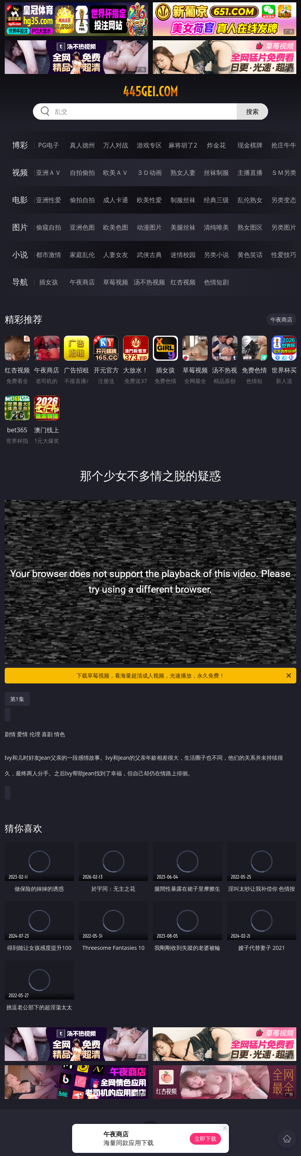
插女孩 (48, 282)
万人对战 (115, 145)
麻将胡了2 (183, 145)
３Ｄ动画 (149, 172)
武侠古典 (149, 254)
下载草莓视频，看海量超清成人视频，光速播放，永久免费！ (184, 675)
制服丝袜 (183, 200)
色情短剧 (216, 282)
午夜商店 (82, 282)
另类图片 (283, 227)
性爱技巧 (283, 254)
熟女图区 (250, 227)
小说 (20, 254)
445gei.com (150, 91)
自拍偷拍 (82, 172)
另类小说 (216, 254)
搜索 (252, 111)
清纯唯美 (216, 227)
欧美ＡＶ (115, 172)
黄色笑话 (250, 254)
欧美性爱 (149, 200)
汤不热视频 (149, 282)
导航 (20, 282)
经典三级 (216, 200)
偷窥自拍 (48, 227)
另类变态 (283, 200)
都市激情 (48, 254)
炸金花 (216, 145)
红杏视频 (183, 282)
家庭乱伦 (82, 254)
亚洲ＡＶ (48, 172)
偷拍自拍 (82, 200)
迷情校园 (183, 254)
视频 (20, 172)
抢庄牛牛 (283, 145)
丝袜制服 (216, 172)
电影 (20, 199)
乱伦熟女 (250, 200)
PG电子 (48, 145)
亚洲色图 (82, 227)
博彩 (20, 145)
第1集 (17, 699)
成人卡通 (115, 200)
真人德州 (82, 145)
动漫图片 (149, 227)
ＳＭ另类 (283, 172)
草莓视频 (115, 282)
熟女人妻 (183, 172)
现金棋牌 (250, 145)
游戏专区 (149, 145)
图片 (20, 227)
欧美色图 (115, 227)
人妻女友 (115, 254)
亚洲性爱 (48, 200)
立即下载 (205, 1138)
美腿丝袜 (183, 227)
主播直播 (250, 172)
